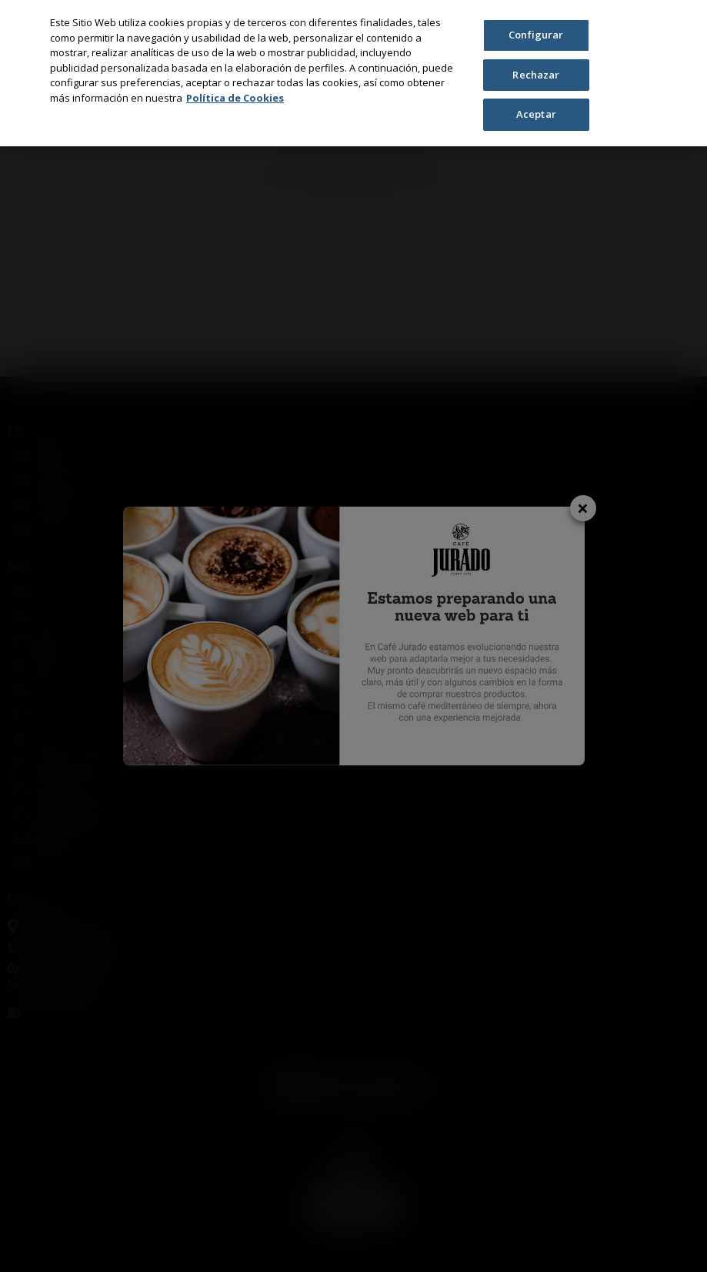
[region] (353, 73)
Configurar (536, 35)
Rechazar (535, 75)
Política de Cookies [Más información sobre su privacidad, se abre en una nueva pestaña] (235, 98)
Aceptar (536, 114)
